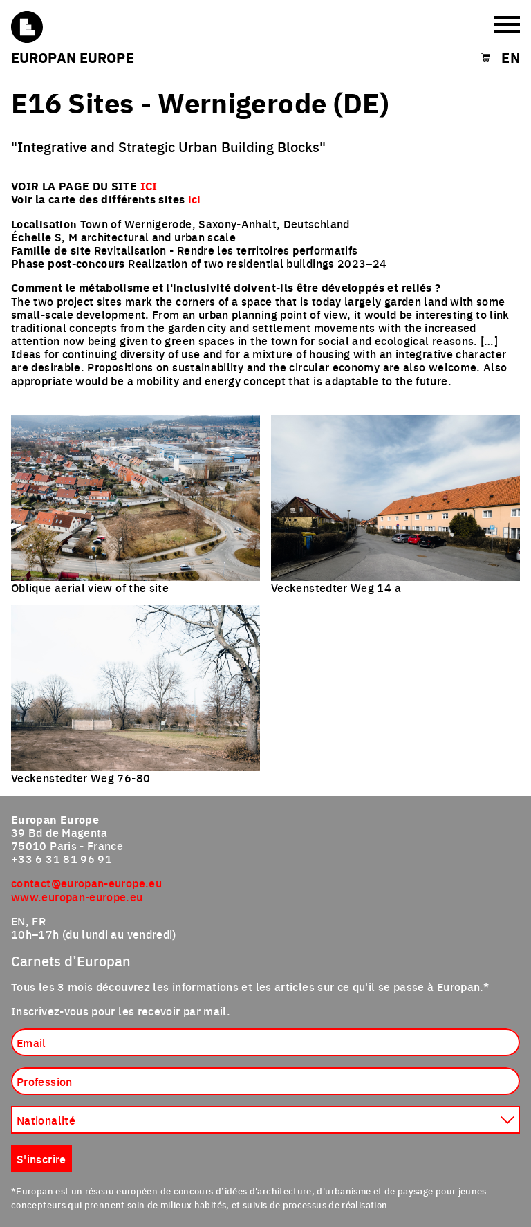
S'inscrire (41, 1158)
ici (194, 199)
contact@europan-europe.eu (86, 882)
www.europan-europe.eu (77, 896)
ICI (149, 186)
